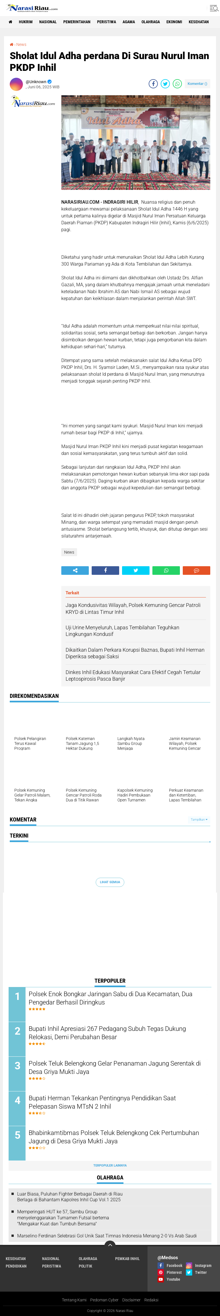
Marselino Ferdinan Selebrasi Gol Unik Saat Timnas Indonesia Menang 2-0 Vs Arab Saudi (107, 1236)
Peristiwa (106, 22)
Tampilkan (199, 819)
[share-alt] (75, 570)
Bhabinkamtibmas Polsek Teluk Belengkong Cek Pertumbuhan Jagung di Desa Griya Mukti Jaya (114, 1137)
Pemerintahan (77, 22)
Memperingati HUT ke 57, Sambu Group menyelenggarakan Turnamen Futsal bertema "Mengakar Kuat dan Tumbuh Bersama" (63, 1218)
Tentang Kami (74, 1300)
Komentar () (197, 83)
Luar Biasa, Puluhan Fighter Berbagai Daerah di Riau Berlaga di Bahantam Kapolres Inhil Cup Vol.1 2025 (70, 1197)
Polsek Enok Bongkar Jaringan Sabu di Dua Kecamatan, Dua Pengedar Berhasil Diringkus (110, 998)
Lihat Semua (110, 882)
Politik (85, 1266)
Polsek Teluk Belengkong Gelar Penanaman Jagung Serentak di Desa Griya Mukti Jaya (115, 1067)
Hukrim (26, 22)
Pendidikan (16, 1266)
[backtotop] (110, 1246)
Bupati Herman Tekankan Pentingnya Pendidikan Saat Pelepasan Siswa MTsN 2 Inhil (102, 1102)
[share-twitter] (165, 83)
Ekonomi (174, 22)
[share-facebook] (153, 83)
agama (129, 22)
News (21, 44)
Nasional (48, 22)
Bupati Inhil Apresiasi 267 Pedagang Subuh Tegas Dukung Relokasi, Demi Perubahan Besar (107, 1033)
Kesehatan (199, 22)
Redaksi (151, 1300)
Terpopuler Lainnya (110, 1165)
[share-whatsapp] (177, 83)
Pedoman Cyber (104, 1300)
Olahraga (151, 22)
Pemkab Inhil (127, 1258)
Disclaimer (131, 1300)
